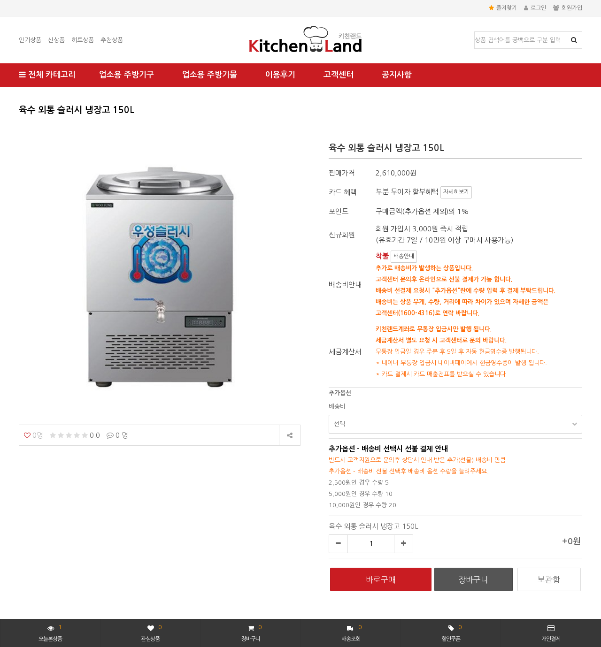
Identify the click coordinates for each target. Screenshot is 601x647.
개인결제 (550, 633)
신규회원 (342, 234)
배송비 (337, 406)
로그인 (535, 8)
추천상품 (111, 40)
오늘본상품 (50, 632)
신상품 (56, 40)
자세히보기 (456, 192)
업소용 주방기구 (126, 75)
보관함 (549, 580)
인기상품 (30, 40)
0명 (33, 435)
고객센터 (339, 75)
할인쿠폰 (451, 632)
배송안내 (403, 256)
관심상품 (151, 632)
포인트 (338, 211)
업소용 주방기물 (209, 75)
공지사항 (397, 75)
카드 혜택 (343, 192)
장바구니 (251, 632)
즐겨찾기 (503, 8)
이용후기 (280, 75)
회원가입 (567, 8)
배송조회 (351, 632)
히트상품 (82, 40)
